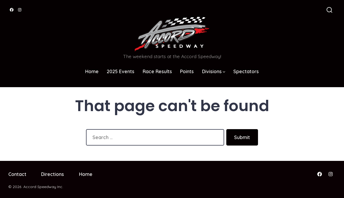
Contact (17, 174)
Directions (52, 174)
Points (187, 71)
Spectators (246, 71)
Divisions (213, 71)
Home (92, 71)
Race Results (157, 71)
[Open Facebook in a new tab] (11, 9)
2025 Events (120, 71)
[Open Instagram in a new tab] (19, 9)
